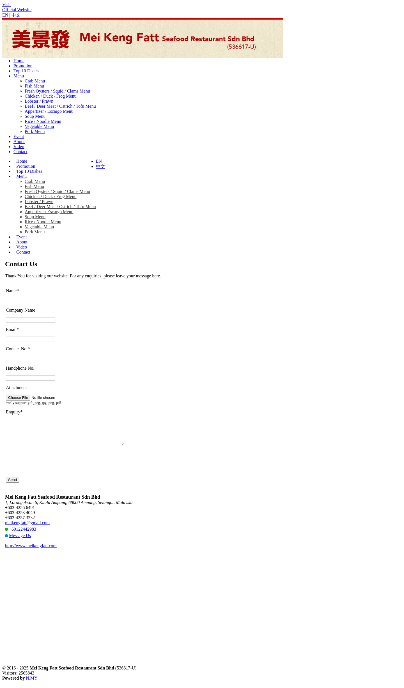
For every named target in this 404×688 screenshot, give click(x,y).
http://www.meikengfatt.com (31, 550)
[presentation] (48, 466)
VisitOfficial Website (16, 7)
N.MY (31, 683)
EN (5, 15)
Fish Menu (34, 86)
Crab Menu (35, 81)
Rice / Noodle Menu (43, 121)
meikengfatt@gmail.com (27, 527)
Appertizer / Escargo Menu (49, 111)
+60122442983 (22, 534)
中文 (16, 15)
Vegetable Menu (39, 126)
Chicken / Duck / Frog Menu (50, 96)
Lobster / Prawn (39, 101)
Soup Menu (35, 116)
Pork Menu (35, 131)
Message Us (20, 540)
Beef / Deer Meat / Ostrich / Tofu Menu (60, 106)
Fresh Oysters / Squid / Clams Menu (57, 91)
